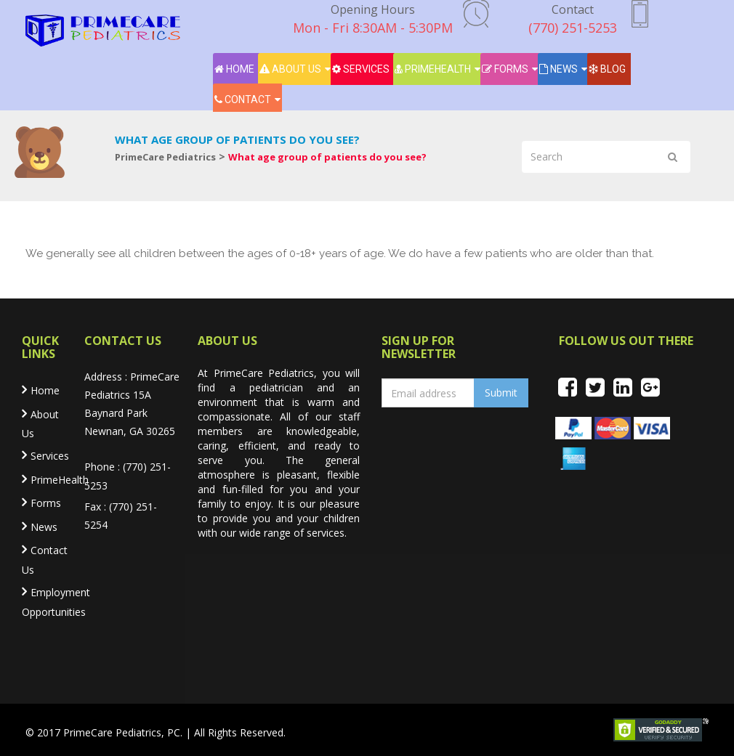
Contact (242, 99)
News (558, 69)
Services (361, 69)
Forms (505, 69)
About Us (290, 69)
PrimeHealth (433, 69)
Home (234, 69)
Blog (607, 69)
